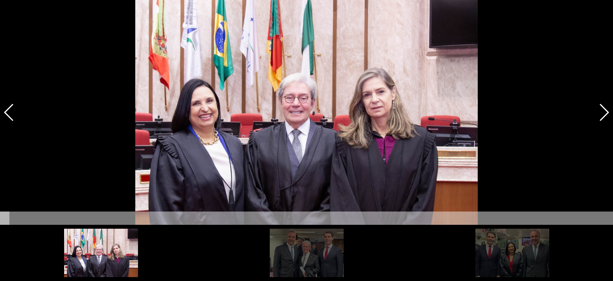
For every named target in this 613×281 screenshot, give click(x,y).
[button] (604, 112)
